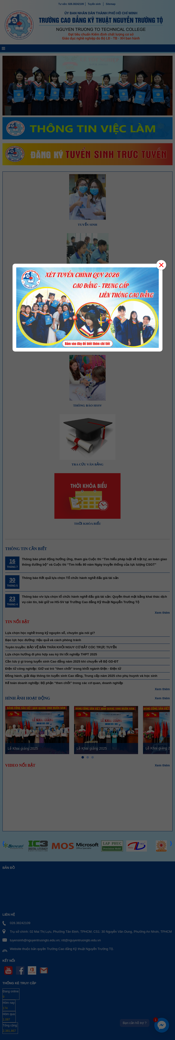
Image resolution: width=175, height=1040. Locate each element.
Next (171, 853)
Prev (3, 853)
